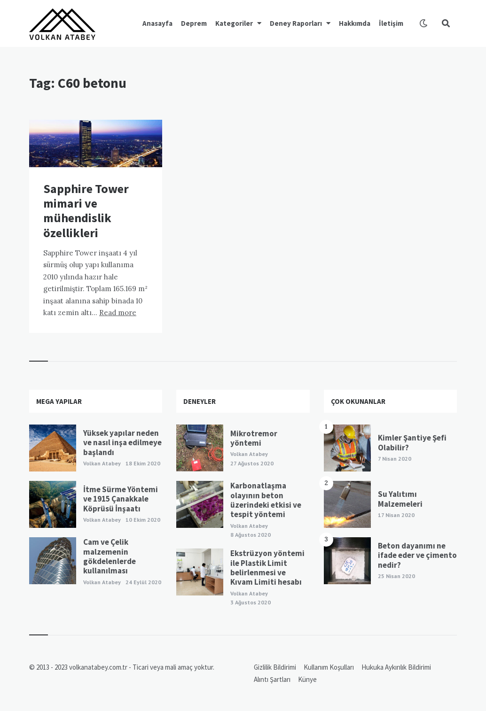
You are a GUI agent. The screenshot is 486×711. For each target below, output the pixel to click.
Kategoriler (234, 23)
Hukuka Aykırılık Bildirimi (396, 667)
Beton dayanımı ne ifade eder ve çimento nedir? (417, 555)
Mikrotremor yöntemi (253, 438)
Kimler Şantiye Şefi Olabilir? (412, 442)
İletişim (391, 23)
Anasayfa (157, 23)
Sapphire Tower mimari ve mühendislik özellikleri (86, 210)
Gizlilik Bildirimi (275, 667)
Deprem (194, 23)
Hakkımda (354, 23)
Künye (307, 679)
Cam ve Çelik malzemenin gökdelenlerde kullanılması (109, 556)
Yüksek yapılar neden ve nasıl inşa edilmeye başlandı (122, 442)
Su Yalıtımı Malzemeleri (400, 499)
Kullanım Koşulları (329, 667)
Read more (117, 312)
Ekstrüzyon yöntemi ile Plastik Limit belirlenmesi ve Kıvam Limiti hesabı (267, 567)
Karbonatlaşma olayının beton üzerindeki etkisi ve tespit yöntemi (265, 499)
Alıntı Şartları (272, 679)
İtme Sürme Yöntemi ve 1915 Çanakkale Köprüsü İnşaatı (120, 499)
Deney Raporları (296, 23)
